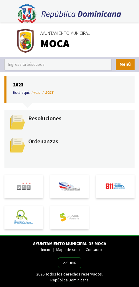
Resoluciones (45, 118)
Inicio (36, 92)
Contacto (94, 249)
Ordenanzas (43, 141)
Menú (125, 64)
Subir (70, 262)
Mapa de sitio (68, 249)
